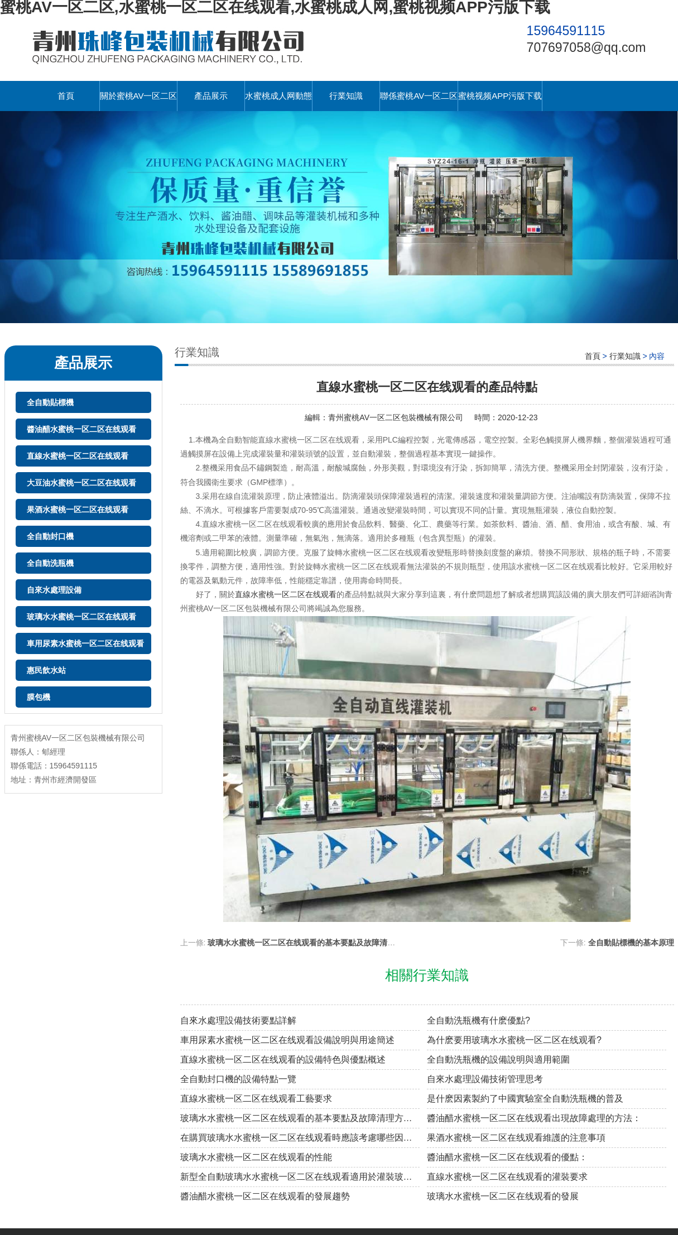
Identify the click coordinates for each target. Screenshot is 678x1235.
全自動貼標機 (50, 402)
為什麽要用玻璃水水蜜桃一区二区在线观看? (514, 1040)
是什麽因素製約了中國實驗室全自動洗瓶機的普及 (525, 1098)
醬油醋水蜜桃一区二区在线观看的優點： (507, 1157)
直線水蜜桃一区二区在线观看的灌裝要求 (507, 1176)
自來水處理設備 (54, 589)
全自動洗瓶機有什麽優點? (478, 1020)
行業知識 (346, 95)
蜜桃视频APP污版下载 (500, 95)
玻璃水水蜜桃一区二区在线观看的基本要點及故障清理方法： (313, 942)
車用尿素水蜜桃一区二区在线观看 (85, 643)
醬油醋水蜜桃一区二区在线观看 (81, 429)
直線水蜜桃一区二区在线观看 (77, 455)
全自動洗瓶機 (50, 563)
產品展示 (211, 95)
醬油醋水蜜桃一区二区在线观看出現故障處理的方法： (534, 1118)
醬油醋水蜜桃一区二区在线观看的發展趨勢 (265, 1196)
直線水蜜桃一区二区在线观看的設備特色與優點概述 (283, 1059)
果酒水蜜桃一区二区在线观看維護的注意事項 (516, 1137)
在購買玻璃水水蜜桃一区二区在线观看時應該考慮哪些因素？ (300, 1137)
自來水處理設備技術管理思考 (485, 1079)
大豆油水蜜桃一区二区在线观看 (81, 482)
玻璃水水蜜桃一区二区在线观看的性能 (256, 1157)
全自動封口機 (50, 536)
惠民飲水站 (46, 670)
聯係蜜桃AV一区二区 (419, 95)
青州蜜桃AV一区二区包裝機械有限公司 (395, 417)
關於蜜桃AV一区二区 (138, 95)
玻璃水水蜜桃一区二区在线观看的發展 (503, 1196)
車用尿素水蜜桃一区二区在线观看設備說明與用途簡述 (287, 1040)
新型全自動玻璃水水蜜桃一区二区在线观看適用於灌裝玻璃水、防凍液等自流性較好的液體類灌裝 (300, 1176)
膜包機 (38, 697)
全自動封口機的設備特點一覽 (238, 1079)
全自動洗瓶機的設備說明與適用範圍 (498, 1059)
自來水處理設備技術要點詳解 (238, 1020)
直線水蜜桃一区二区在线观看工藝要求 (256, 1098)
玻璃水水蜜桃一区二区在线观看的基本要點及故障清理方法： (300, 1118)
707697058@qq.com (586, 47)
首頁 (65, 95)
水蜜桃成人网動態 (278, 95)
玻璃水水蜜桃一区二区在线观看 (81, 616)
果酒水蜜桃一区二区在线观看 (77, 509)
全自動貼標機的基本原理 (631, 942)
